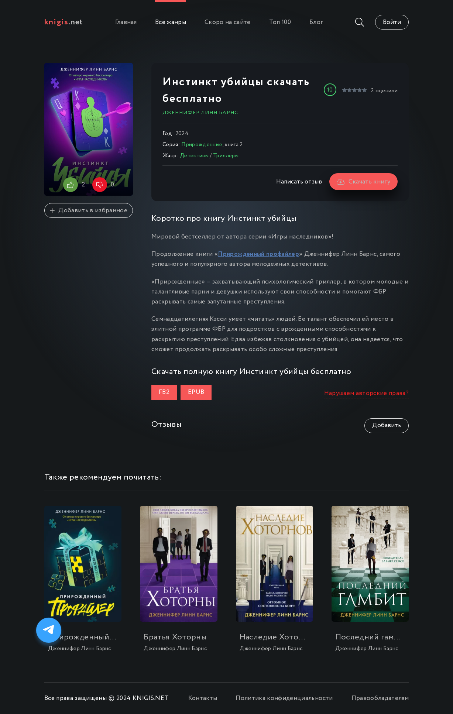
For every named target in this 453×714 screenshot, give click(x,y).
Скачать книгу (363, 181)
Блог (316, 22)
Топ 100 (280, 22)
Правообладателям (380, 698)
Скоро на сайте (228, 22)
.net (63, 22)
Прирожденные (201, 145)
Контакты (202, 698)
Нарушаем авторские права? (366, 393)
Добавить (386, 425)
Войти (392, 22)
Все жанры (170, 22)
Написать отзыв (299, 181)
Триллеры (225, 156)
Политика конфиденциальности (284, 698)
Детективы (194, 156)
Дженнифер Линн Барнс (200, 112)
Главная (126, 22)
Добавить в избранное (88, 210)
